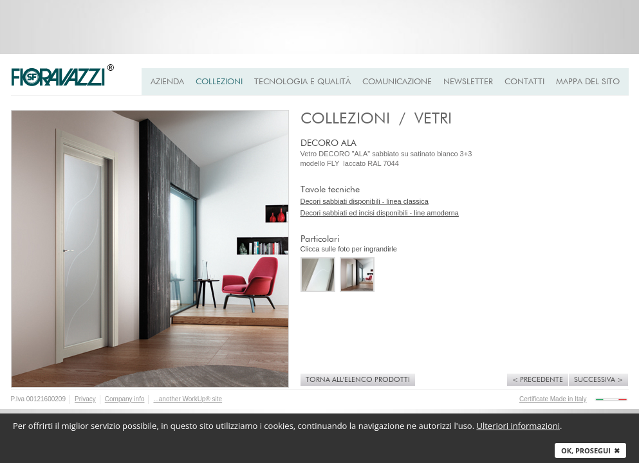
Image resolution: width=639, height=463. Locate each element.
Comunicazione (397, 82)
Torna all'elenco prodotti (358, 379)
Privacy (85, 399)
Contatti (524, 82)
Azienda (167, 82)
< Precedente (537, 379)
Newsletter (468, 82)
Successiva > (598, 379)
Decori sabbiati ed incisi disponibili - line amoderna (380, 213)
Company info (125, 399)
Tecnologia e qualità (302, 82)
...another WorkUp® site (187, 399)
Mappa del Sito (588, 82)
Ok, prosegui (590, 450)
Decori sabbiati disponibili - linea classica (365, 201)
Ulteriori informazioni (518, 425)
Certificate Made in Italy (553, 399)
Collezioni (219, 82)
